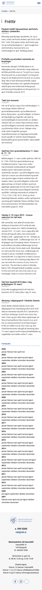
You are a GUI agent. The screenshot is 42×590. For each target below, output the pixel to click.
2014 (4, 448)
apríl (20, 352)
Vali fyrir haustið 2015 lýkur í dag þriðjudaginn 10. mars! (17, 283)
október (14, 360)
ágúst (30, 357)
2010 (4, 482)
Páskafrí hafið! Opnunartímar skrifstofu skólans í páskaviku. (20, 30)
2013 (4, 457)
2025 (4, 355)
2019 (4, 406)
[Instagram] (21, 581)
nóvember (22, 360)
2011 (4, 474)
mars (15, 352)
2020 (4, 397)
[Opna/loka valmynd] (39, 3)
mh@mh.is (21, 532)
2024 (4, 363)
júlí (29, 460)
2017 (4, 423)
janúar (4, 352)
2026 (4, 349)
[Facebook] (15, 581)
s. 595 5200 (21, 528)
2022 (4, 380)
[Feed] (26, 581)
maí (23, 352)
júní (26, 357)
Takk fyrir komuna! (10, 100)
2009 (4, 491)
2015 (4, 440)
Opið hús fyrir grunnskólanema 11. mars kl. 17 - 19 (20, 152)
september (6, 360)
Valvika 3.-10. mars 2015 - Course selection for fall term (17, 216)
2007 (4, 497)
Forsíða (4, 11)
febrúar (10, 352)
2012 (4, 465)
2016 (4, 431)
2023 (4, 372)
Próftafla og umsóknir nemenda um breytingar (18, 60)
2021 (4, 389)
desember (30, 360)
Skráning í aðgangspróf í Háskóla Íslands (21, 300)
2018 (4, 414)
